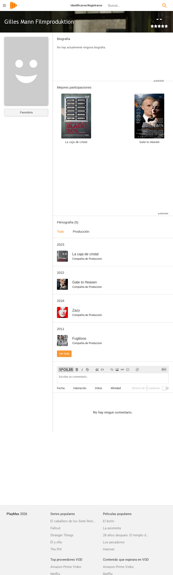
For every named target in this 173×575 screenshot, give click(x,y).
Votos (98, 388)
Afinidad (116, 388)
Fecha (61, 388)
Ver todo (64, 353)
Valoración (79, 388)
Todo (60, 231)
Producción (81, 231)
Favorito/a (26, 112)
